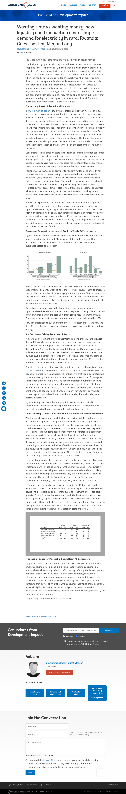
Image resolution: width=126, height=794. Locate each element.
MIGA (42, 792)
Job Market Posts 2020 (47, 616)
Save (30, 772)
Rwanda (35, 616)
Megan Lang (32, 598)
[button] (115, 6)
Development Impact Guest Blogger (33, 49)
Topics (83, 5)
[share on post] (4, 393)
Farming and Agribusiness (55, 693)
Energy (28, 616)
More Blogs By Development (59, 672)
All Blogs (73, 5)
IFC (37, 792)
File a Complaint (113, 785)
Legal (9, 785)
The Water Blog (76, 693)
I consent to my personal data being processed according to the (87, 642)
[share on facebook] (4, 388)
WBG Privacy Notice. (90, 644)
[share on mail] (4, 383)
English (28, 53)
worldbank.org (110, 1)
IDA (33, 792)
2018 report (48, 159)
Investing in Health (35, 693)
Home (63, 5)
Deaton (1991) (33, 370)
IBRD (28, 792)
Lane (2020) (82, 370)
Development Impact (72, 15)
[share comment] (3, 408)
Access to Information (32, 785)
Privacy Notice (50, 760)
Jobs (42, 785)
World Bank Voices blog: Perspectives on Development (97, 693)
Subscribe (109, 630)
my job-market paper (39, 110)
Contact (92, 5)
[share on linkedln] (4, 398)
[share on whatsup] (4, 403)
